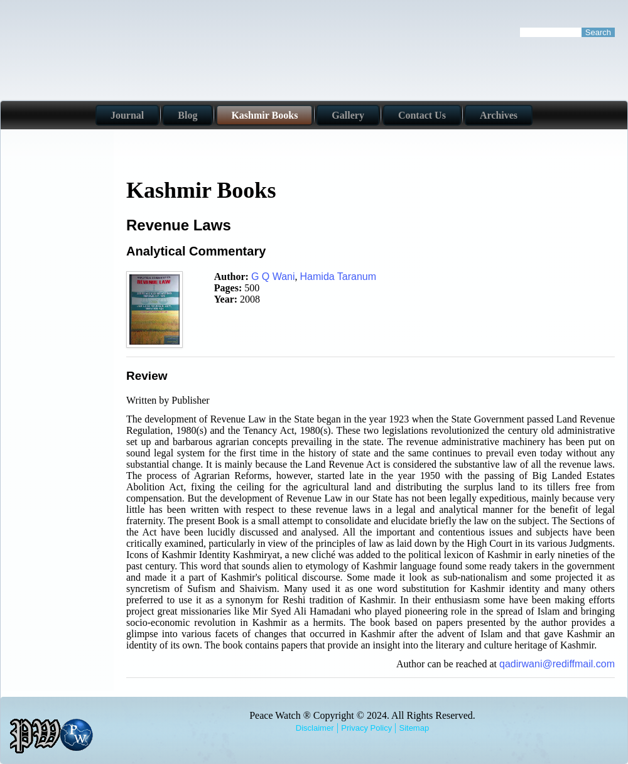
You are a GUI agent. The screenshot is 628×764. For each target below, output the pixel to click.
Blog (187, 115)
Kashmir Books (264, 115)
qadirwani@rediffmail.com (557, 664)
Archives (498, 115)
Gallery (348, 115)
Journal (127, 115)
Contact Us (422, 115)
